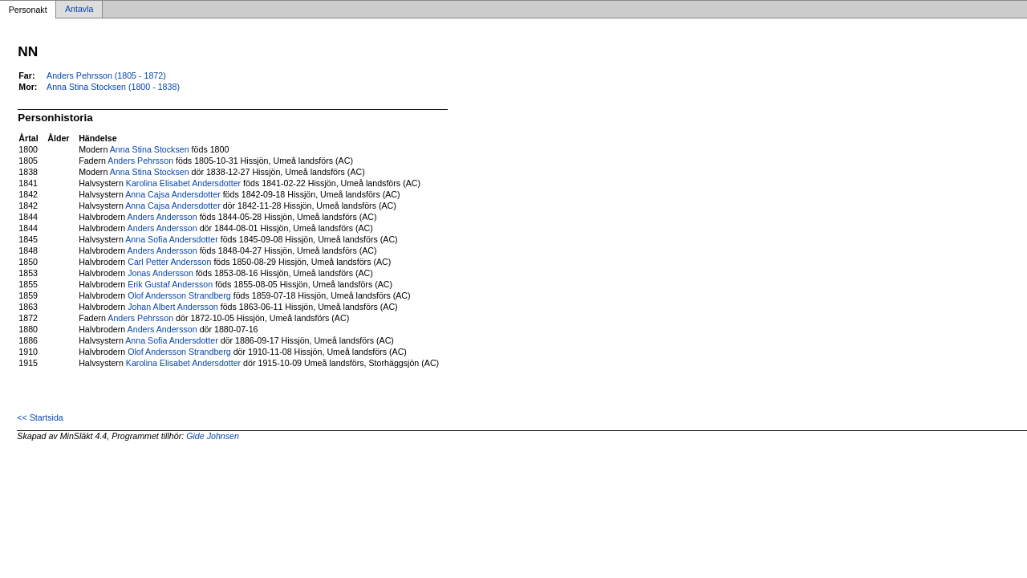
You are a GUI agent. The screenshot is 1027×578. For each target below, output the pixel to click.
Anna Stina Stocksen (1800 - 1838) (113, 87)
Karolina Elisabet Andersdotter (183, 183)
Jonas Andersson (160, 273)
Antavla (79, 9)
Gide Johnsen (212, 436)
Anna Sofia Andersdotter (171, 239)
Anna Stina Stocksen (149, 149)
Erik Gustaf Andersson (170, 284)
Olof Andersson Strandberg (179, 295)
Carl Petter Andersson (169, 262)
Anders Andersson (162, 217)
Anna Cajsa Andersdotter (172, 194)
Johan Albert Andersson (173, 306)
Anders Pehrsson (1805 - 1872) (106, 75)
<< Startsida (40, 417)
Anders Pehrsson (140, 160)
